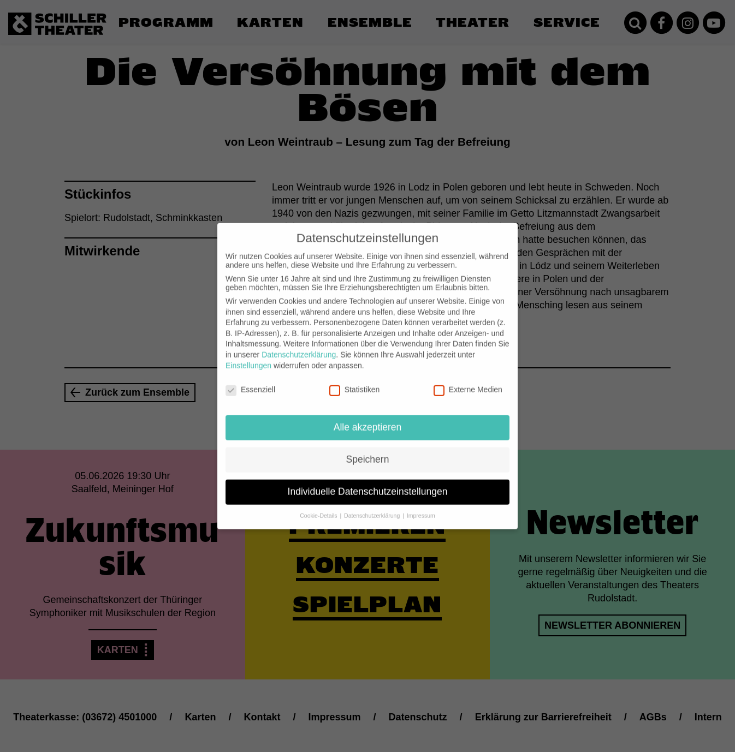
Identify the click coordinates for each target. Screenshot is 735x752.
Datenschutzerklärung (299, 346)
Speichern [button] (367, 450)
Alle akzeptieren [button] (368, 418)
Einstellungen (248, 356)
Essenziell (250, 381)
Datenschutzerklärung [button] (372, 507)
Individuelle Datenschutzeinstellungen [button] (368, 483)
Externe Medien (468, 381)
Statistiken (354, 381)
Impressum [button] (421, 507)
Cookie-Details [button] (319, 507)
